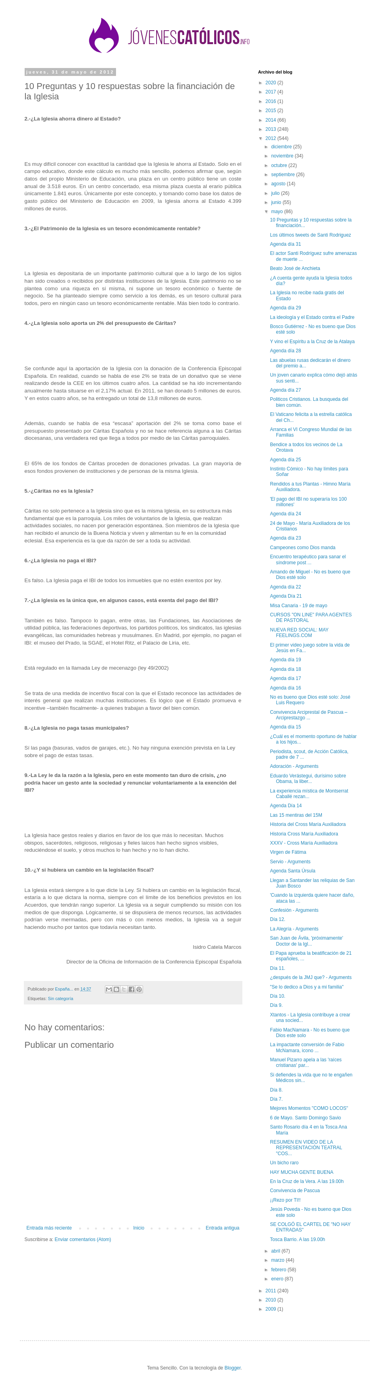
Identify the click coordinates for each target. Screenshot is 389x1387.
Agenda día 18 (285, 669)
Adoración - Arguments (294, 766)
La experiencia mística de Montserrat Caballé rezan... (309, 793)
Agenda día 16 (285, 688)
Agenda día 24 (285, 514)
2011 (271, 1291)
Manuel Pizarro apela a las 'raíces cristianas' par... (305, 1062)
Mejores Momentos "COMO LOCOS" (309, 1108)
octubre (279, 165)
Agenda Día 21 (286, 596)
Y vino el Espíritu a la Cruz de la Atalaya (312, 341)
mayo (277, 211)
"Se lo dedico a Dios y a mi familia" (306, 987)
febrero (279, 1269)
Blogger (232, 1368)
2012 (271, 138)
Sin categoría (61, 998)
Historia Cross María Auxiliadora (304, 834)
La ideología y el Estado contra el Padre (312, 317)
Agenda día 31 (285, 244)
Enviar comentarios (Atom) (83, 1239)
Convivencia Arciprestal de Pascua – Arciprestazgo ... (308, 715)
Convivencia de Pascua (294, 1190)
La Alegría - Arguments (294, 929)
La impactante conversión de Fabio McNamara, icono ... (307, 1047)
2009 (271, 1309)
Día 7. (276, 1099)
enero (277, 1279)
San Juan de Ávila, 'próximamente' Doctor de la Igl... (306, 940)
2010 (271, 1300)
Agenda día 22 (285, 587)
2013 (271, 129)
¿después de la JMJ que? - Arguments (310, 977)
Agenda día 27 (285, 390)
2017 (271, 92)
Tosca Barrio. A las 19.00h (297, 1239)
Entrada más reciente (49, 1228)
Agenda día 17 (285, 678)
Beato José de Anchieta (295, 268)
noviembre (282, 156)
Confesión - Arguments (294, 910)
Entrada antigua (223, 1228)
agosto (278, 183)
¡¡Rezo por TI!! (285, 1200)
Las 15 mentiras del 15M (296, 815)
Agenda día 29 (285, 308)
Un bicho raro (284, 1163)
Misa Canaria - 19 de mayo (298, 605)
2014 (271, 120)
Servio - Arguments (290, 861)
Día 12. (277, 919)
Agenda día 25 (285, 459)
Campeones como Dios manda (302, 547)
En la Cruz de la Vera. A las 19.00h (306, 1181)
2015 (271, 110)
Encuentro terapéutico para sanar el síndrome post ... (308, 559)
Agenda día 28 (285, 351)
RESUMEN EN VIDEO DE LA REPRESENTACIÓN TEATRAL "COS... (306, 1147)
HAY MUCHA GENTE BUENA (301, 1172)
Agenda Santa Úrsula (292, 871)
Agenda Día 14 (286, 805)
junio (277, 202)
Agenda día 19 (285, 659)
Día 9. (276, 1005)
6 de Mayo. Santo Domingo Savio (305, 1118)
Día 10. (277, 996)
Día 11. (277, 968)
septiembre (283, 174)
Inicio (138, 1228)
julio (276, 193)
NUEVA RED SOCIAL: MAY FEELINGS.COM (299, 632)
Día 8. (276, 1090)
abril (276, 1251)
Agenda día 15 (285, 727)
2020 (271, 82)
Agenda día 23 (285, 538)
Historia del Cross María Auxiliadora (308, 824)
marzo (278, 1260)
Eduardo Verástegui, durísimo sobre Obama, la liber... (308, 778)
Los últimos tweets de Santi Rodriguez (310, 235)
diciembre (282, 147)
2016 (271, 101)
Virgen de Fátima (288, 852)
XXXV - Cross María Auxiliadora (303, 843)
